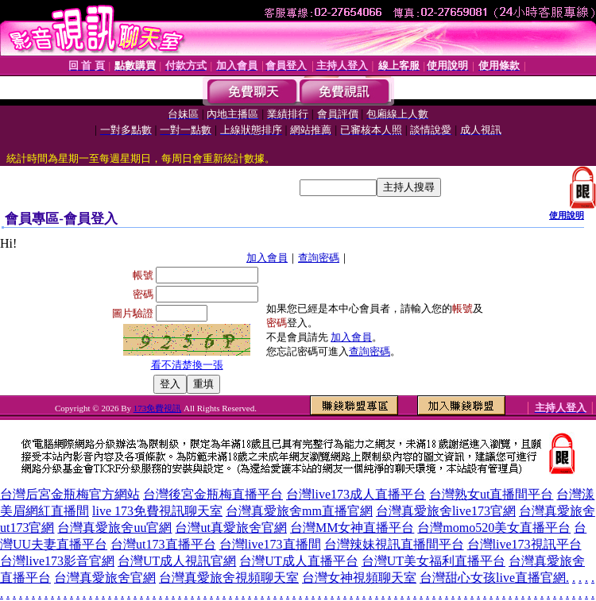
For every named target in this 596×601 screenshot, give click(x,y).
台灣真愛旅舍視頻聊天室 (229, 577)
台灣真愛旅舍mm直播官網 (299, 511)
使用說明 (566, 215)
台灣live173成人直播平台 (356, 494)
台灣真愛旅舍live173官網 (446, 511)
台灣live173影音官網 (57, 561)
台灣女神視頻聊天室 (359, 577)
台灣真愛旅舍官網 (105, 577)
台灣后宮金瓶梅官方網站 (70, 494)
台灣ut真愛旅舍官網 (230, 527)
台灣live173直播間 (270, 544)
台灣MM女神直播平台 (352, 527)
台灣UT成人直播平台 (298, 561)
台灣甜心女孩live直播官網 (493, 577)
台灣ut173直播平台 (162, 544)
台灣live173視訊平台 (524, 544)
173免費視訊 (158, 408)
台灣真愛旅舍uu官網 (114, 527)
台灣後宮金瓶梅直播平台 (213, 494)
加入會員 (267, 258)
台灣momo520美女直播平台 (494, 527)
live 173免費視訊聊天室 (157, 511)
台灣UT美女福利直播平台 (433, 561)
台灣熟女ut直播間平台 (491, 494)
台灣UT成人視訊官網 (177, 561)
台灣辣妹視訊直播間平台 (394, 544)
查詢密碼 (318, 258)
